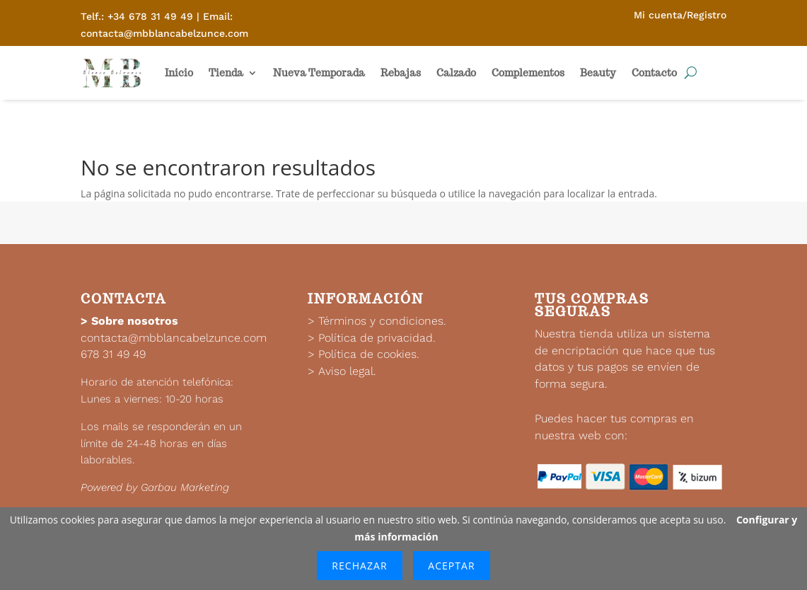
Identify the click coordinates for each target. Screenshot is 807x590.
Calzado (456, 72)
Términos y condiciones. (382, 321)
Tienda (226, 72)
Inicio (179, 72)
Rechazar (359, 565)
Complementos (528, 72)
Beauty (598, 72)
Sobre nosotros (134, 321)
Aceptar (451, 565)
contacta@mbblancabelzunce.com (174, 338)
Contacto (654, 72)
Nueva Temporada (319, 72)
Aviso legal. (347, 371)
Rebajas (401, 72)
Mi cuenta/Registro (680, 15)
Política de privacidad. (377, 338)
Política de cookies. (368, 354)
